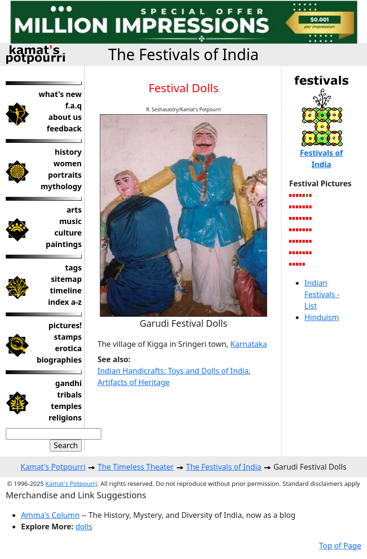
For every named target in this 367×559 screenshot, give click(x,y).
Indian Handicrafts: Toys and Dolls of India (172, 371)
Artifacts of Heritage (133, 382)
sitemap (66, 279)
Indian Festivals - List (321, 294)
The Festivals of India (183, 54)
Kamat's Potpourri (53, 467)
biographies (59, 360)
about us (65, 117)
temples (66, 406)
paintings (64, 244)
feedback (64, 128)
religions (65, 417)
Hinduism (321, 317)
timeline (66, 290)
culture (68, 232)
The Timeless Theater (135, 467)
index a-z (65, 302)
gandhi (68, 383)
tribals (69, 394)
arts (74, 209)
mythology (61, 186)
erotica (68, 348)
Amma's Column (50, 515)
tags (73, 267)
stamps (68, 337)
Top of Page (340, 545)
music (70, 221)
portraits (65, 175)
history (68, 152)
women (68, 163)
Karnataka (248, 344)
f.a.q (73, 105)
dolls (84, 526)
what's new (60, 94)
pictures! (65, 325)
